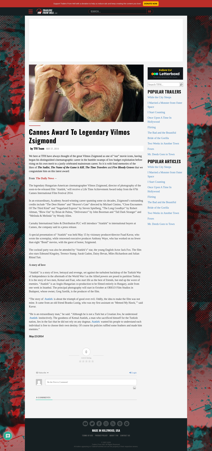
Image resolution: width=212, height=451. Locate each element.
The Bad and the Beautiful (162, 132)
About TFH (114, 435)
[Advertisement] (106, 40)
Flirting (152, 127)
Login (132, 373)
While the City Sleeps (159, 97)
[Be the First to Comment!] (91, 382)
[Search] (181, 85)
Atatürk (48, 298)
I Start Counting (156, 112)
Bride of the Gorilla (158, 138)
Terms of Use (87, 435)
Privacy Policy (101, 435)
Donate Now (150, 4)
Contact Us (125, 435)
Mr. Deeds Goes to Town (161, 154)
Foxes (151, 148)
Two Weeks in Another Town (163, 143)
